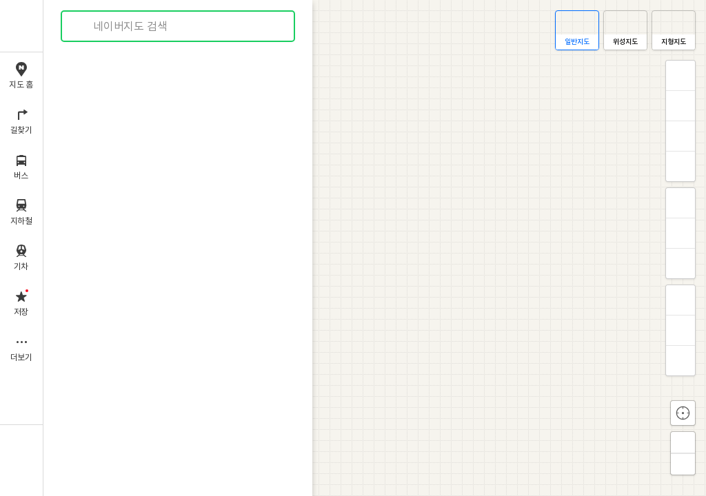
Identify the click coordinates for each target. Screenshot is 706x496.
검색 (81, 26)
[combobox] (178, 26)
